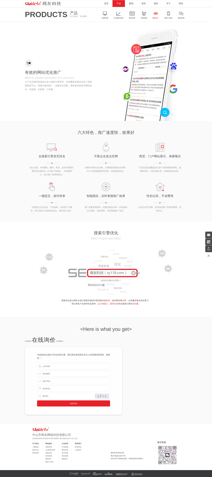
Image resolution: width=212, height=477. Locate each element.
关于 (168, 3)
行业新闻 (65, 447)
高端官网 (48, 447)
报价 (156, 3)
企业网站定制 (50, 450)
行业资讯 (65, 444)
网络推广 (48, 459)
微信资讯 (65, 450)
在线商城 (48, 456)
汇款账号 (78, 450)
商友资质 (35, 453)
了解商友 (35, 447)
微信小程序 (49, 462)
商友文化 (35, 450)
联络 (181, 3)
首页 (106, 3)
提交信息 (73, 403)
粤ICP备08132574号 (118, 456)
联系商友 (78, 447)
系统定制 (48, 453)
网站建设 (48, 444)
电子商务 (65, 453)
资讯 (143, 3)
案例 (131, 3)
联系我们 (78, 444)
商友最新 (65, 456)
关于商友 (35, 444)
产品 (119, 3)
